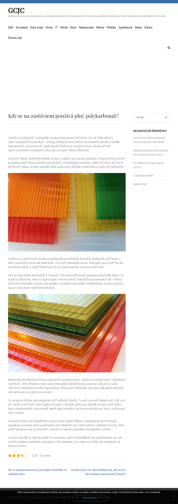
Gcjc (16, 10)
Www (138, 27)
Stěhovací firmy (143, 175)
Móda (64, 27)
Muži (73, 27)
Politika (111, 27)
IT (56, 27)
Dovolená (22, 27)
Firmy (49, 27)
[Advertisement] (89, 77)
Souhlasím (90, 498)
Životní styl (15, 37)
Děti (10, 27)
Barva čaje (140, 184)
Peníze (100, 27)
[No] (173, 496)
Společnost (125, 27)
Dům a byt (36, 27)
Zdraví (148, 27)
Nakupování (86, 27)
